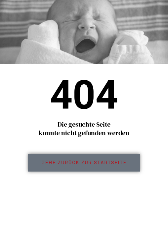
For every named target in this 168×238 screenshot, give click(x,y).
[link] (84, 163)
